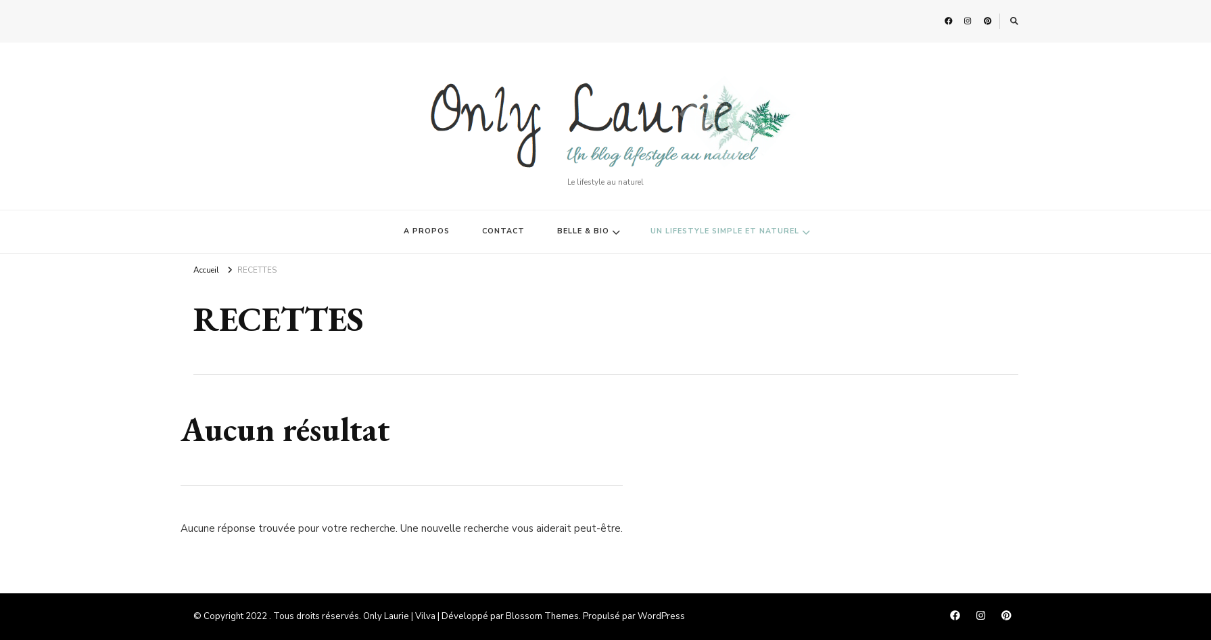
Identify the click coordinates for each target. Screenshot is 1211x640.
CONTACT (503, 231)
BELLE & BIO (583, 231)
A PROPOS (427, 231)
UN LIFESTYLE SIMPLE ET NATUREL (724, 231)
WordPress (661, 616)
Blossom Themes (542, 616)
